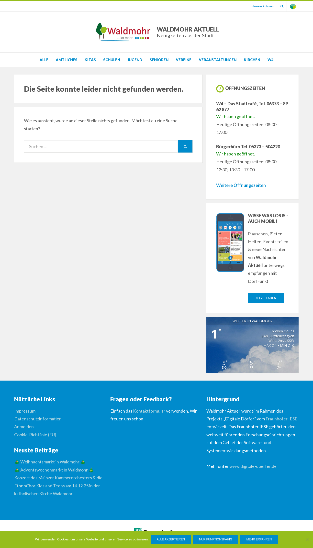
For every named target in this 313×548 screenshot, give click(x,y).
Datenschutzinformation (38, 419)
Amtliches (66, 59)
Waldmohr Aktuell (188, 32)
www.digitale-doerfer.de (253, 466)
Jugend (134, 59)
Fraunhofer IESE (281, 419)
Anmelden (24, 426)
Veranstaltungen (217, 59)
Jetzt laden (265, 298)
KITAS (90, 59)
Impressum (24, 411)
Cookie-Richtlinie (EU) (35, 434)
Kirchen (252, 59)
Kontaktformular (149, 411)
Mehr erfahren (259, 539)
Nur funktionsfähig (215, 539)
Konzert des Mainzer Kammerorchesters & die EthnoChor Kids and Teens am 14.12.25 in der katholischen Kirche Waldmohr (58, 485)
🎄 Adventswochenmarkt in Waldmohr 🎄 (54, 469)
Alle (44, 59)
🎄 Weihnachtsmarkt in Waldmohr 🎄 (50, 462)
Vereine (183, 59)
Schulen (111, 59)
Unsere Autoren (261, 6)
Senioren (159, 59)
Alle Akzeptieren (171, 539)
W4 (271, 59)
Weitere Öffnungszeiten (241, 185)
